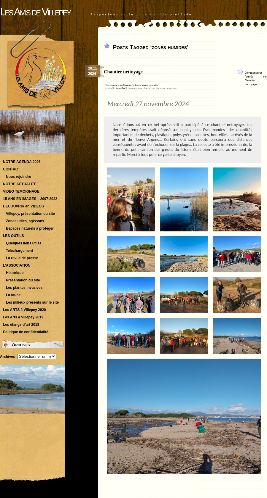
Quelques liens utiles (24, 243)
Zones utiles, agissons (25, 221)
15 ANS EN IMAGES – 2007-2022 (30, 199)
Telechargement (19, 251)
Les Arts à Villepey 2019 (23, 317)
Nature (115, 84)
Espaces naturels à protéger (30, 228)
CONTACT (11, 169)
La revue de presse (22, 258)
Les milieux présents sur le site (32, 302)
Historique (14, 273)
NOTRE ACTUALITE (19, 184)
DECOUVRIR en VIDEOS (23, 206)
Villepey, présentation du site (30, 214)
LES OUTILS (13, 236)
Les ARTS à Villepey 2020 (24, 310)
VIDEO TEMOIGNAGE (21, 191)
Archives (7, 356)
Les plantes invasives (24, 288)
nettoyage (125, 84)
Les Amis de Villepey (35, 11)
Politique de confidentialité (25, 332)
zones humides (150, 84)
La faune (13, 295)
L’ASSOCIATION (16, 265)
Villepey (136, 84)
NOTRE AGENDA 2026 (21, 162)
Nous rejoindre (18, 177)
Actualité (120, 88)
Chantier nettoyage (123, 71)
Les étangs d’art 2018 (21, 325)
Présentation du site (23, 280)
